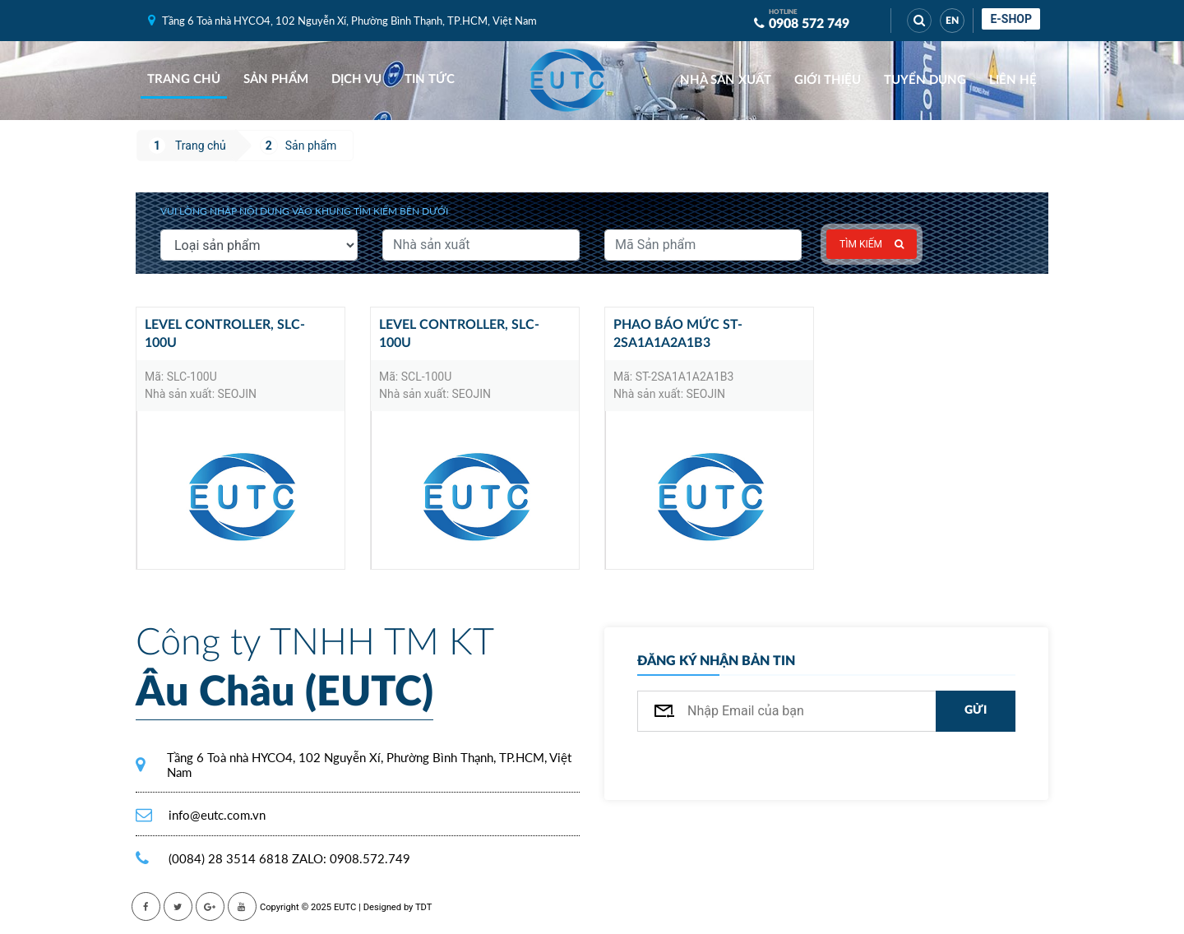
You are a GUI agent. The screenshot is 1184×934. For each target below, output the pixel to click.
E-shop (1011, 18)
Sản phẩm (275, 79)
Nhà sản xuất (725, 80)
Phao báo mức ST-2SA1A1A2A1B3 (677, 333)
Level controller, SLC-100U (225, 333)
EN (952, 20)
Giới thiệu (827, 80)
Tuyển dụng (925, 80)
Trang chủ (183, 79)
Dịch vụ (356, 79)
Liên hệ (1013, 80)
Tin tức (430, 79)
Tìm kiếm (871, 244)
